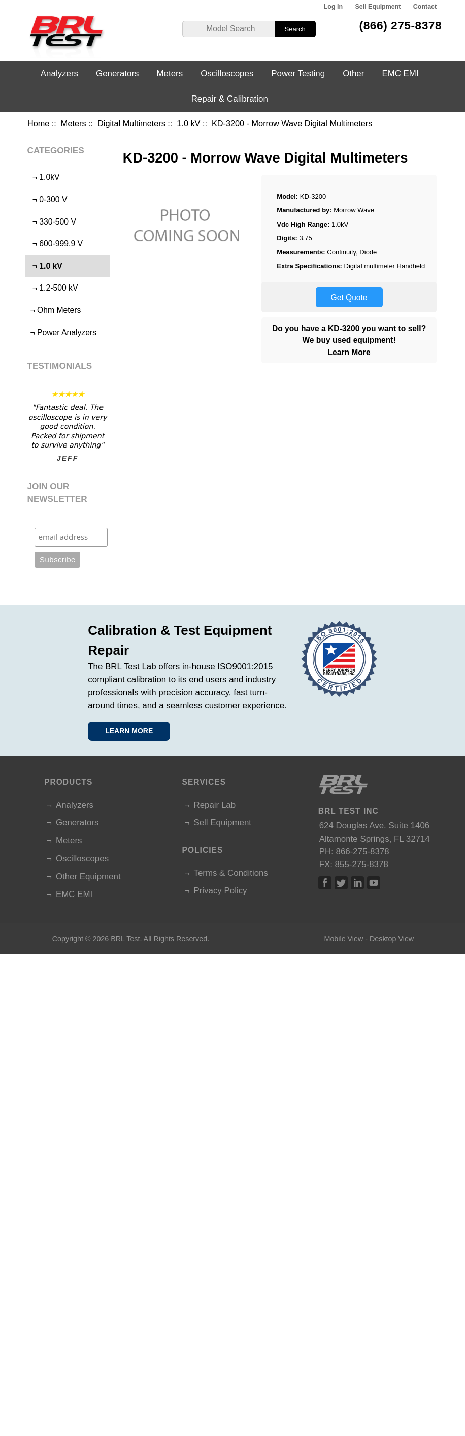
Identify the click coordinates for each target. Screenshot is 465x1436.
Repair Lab (214, 805)
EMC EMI (400, 73)
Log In (333, 6)
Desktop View (392, 939)
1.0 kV (188, 123)
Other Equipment (88, 876)
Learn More (349, 352)
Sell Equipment (378, 6)
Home (38, 123)
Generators (117, 73)
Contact (425, 6)
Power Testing (298, 73)
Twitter (341, 882)
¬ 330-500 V (52, 221)
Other (353, 73)
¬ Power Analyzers (62, 332)
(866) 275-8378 (400, 25)
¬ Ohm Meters (54, 310)
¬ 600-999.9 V (55, 243)
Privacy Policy (220, 891)
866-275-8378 (362, 851)
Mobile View (343, 939)
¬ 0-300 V (47, 199)
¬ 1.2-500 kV (53, 287)
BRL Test (125, 939)
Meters (73, 123)
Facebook (324, 882)
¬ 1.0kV (43, 177)
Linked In (357, 882)
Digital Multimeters (131, 123)
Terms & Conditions (230, 873)
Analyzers (59, 73)
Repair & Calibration (229, 99)
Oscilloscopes (227, 73)
